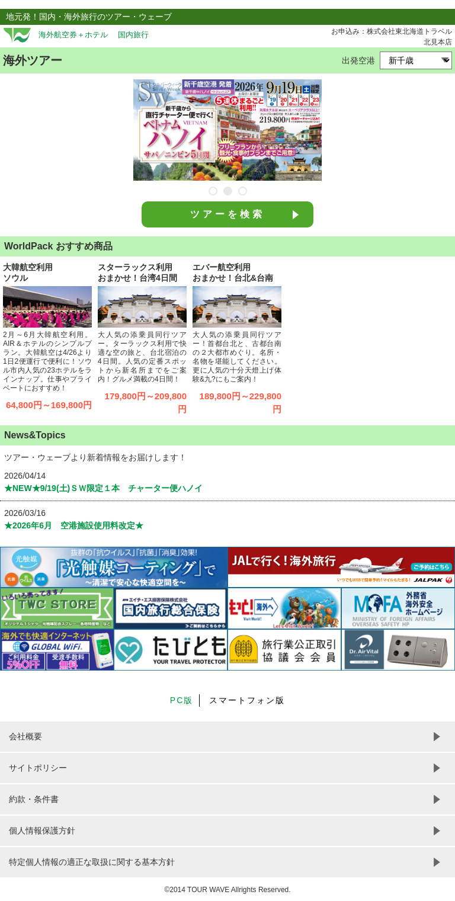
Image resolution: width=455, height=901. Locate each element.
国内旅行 (133, 35)
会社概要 (25, 736)
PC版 (181, 700)
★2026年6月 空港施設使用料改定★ (73, 525)
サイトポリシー (38, 767)
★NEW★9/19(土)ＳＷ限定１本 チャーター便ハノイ (103, 488)
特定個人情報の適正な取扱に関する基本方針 (92, 862)
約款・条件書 (34, 799)
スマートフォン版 (247, 700)
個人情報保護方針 (42, 830)
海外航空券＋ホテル (73, 35)
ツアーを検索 (227, 214)
